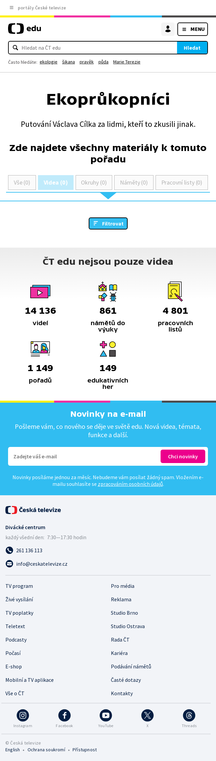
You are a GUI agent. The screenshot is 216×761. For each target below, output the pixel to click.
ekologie (48, 62)
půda (103, 62)
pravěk (87, 62)
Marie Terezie (126, 62)
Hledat (192, 47)
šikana (68, 62)
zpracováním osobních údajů (130, 483)
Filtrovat (113, 223)
